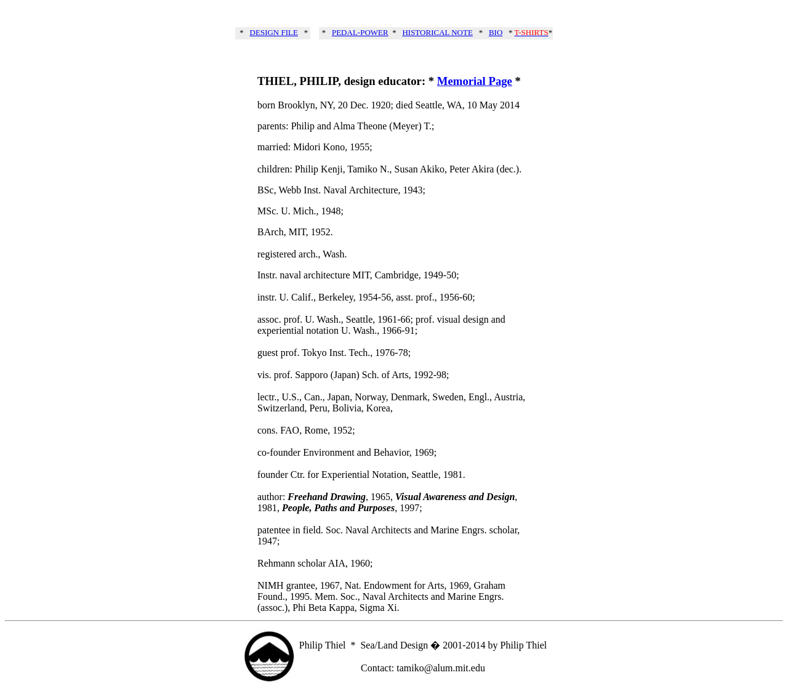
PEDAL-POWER (360, 32)
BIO (495, 32)
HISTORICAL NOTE (437, 32)
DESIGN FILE (274, 32)
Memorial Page (474, 81)
